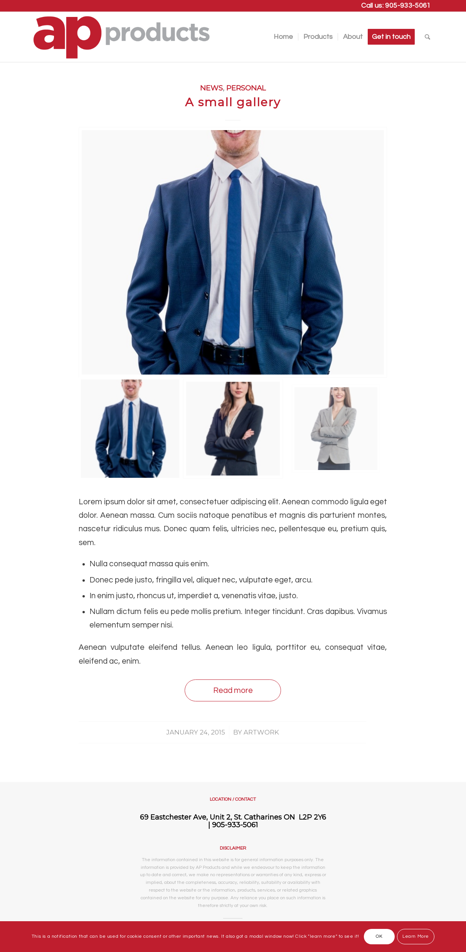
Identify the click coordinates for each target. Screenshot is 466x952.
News (211, 88)
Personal (246, 88)
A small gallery (233, 102)
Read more (233, 690)
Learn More (415, 936)
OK (379, 936)
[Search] (427, 37)
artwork (261, 732)
